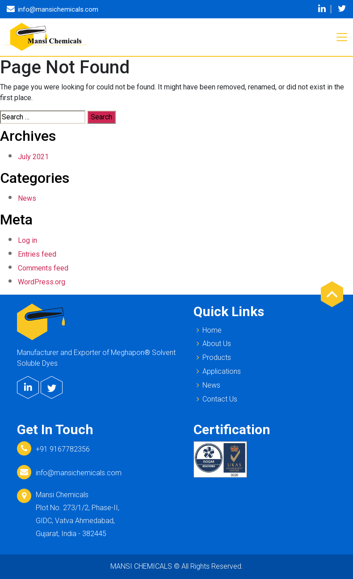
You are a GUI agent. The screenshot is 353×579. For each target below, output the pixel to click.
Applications (217, 371)
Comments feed (43, 268)
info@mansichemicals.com (79, 473)
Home (207, 330)
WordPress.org (41, 282)
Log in (27, 240)
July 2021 (33, 156)
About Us (212, 343)
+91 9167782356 (63, 449)
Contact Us (215, 399)
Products (212, 357)
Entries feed (37, 254)
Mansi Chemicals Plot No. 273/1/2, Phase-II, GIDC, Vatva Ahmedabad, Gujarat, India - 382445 (77, 513)
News (27, 198)
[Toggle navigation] (342, 37)
